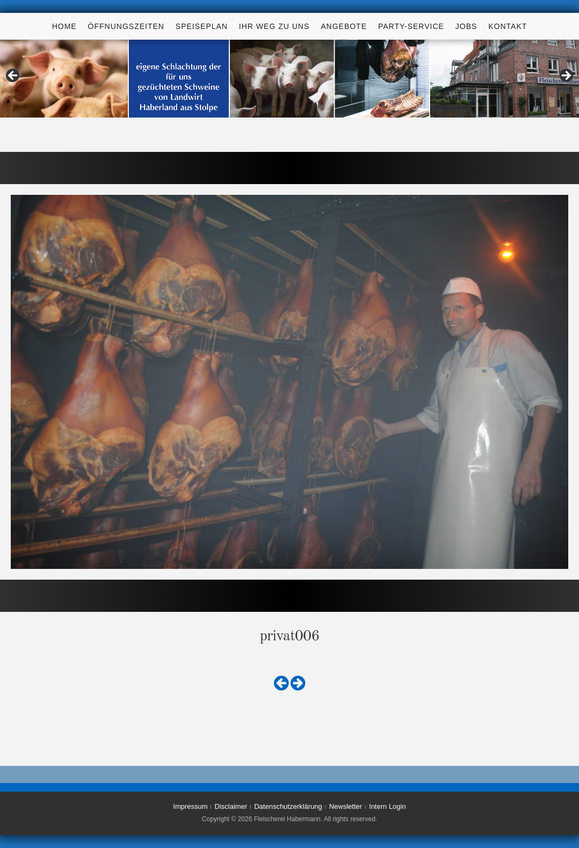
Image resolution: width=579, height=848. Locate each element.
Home (64, 26)
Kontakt (507, 26)
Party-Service (411, 26)
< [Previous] (13, 76)
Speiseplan (202, 26)
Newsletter (345, 806)
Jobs (466, 26)
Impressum (190, 806)
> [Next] (566, 76)
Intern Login (387, 806)
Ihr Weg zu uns (274, 26)
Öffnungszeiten (126, 26)
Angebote (344, 26)
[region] (289, 79)
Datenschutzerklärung (288, 806)
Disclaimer (231, 806)
